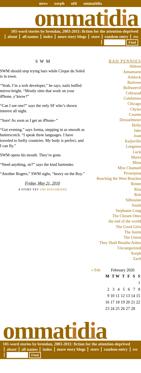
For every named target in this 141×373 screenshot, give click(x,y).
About (12, 36)
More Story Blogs (72, 36)
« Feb (95, 270)
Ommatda (86, 17)
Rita (137, 189)
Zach (137, 258)
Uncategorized (53, 189)
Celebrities (132, 98)
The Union (132, 237)
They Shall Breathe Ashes (120, 242)
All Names (30, 36)
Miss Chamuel (129, 168)
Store (95, 36)
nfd (74, 3)
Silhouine (133, 200)
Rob (137, 194)
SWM (43, 61)
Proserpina (132, 173)
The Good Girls (128, 226)
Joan (137, 135)
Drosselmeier (130, 120)
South (136, 205)
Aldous (135, 66)
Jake (137, 130)
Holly (136, 125)
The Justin (132, 232)
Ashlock (134, 77)
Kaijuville (133, 141)
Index (48, 36)
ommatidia (92, 3)
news (43, 3)
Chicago (134, 103)
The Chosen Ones (126, 216)
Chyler (135, 109)
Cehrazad (133, 93)
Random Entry (116, 36)
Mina (137, 162)
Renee (136, 183)
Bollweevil (132, 87)
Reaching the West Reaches (119, 178)
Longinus (133, 146)
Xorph (136, 253)
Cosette (135, 114)
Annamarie (132, 72)
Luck (137, 152)
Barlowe (134, 82)
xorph (59, 3)
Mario (136, 157)
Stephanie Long (128, 210)
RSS (135, 36)
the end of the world (125, 221)
